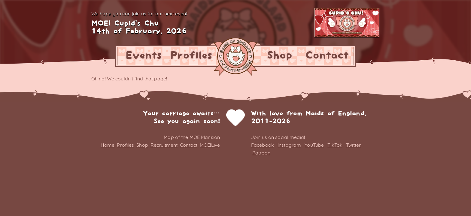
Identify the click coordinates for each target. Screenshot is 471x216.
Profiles (191, 56)
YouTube (314, 145)
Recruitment (164, 145)
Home (107, 145)
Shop (279, 56)
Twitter (353, 145)
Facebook (262, 145)
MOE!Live (210, 145)
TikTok (334, 145)
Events (144, 56)
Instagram (289, 145)
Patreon (261, 153)
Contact (326, 56)
